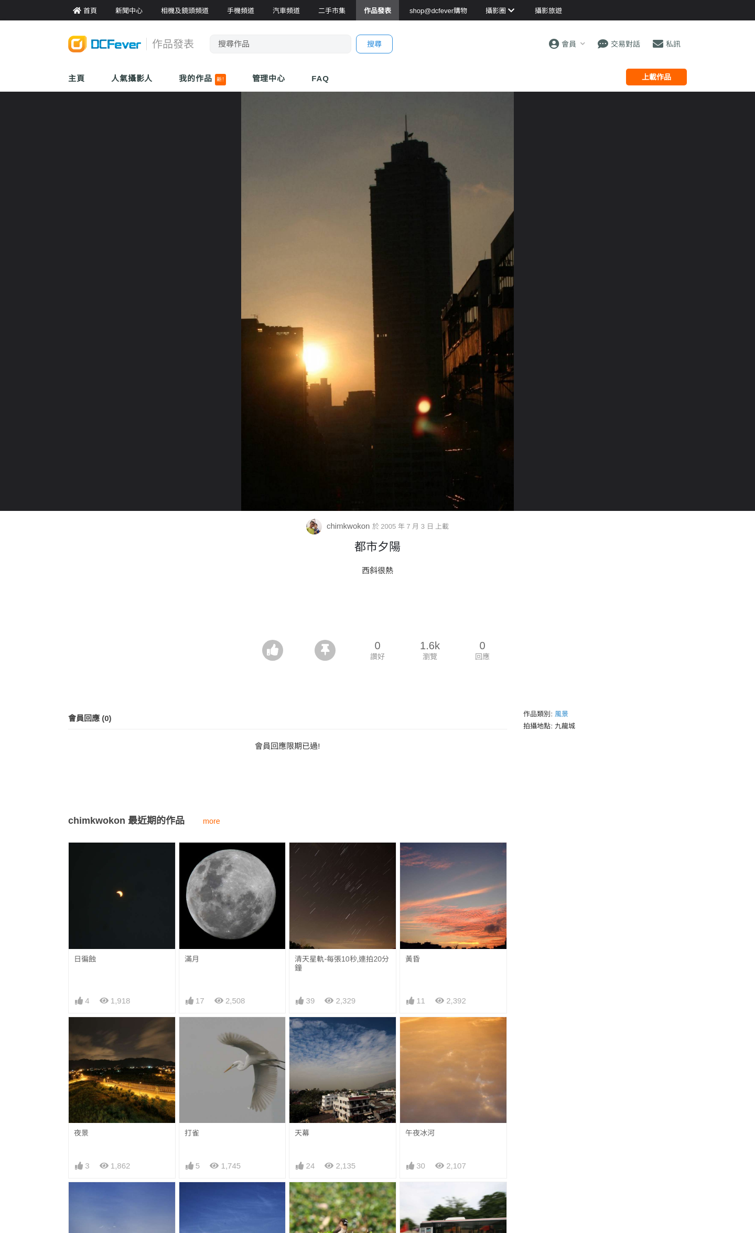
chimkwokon (339, 525)
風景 (561, 714)
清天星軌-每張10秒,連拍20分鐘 (342, 963)
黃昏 (412, 959)
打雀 (192, 1133)
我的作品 (202, 79)
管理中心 (269, 78)
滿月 (192, 959)
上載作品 (656, 77)
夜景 (81, 1133)
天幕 (302, 1133)
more (211, 821)
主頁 (76, 78)
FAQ (320, 78)
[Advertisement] (377, 611)
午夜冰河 (420, 1133)
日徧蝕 (85, 959)
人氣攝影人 (132, 78)
